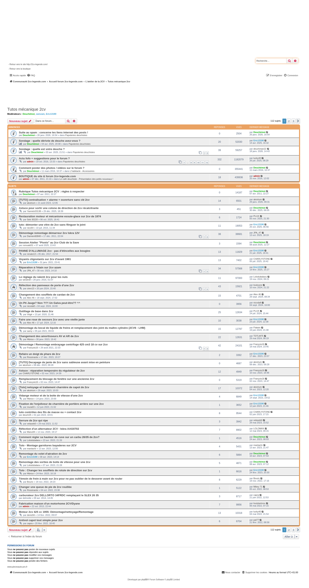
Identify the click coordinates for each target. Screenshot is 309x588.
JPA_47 (257, 232)
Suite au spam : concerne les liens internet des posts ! (53, 132)
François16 (32, 347)
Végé (29, 314)
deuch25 (27, 415)
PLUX (256, 216)
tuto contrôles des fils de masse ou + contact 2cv (50, 412)
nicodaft (31, 306)
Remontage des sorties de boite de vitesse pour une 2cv (54, 462)
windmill (27, 279)
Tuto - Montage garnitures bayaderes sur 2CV (47, 445)
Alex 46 (30, 298)
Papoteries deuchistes (76, 135)
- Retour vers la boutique (19, 69)
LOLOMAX (258, 428)
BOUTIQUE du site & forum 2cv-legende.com (47, 176)
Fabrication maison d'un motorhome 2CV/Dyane (49, 503)
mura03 (30, 407)
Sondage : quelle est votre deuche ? (42, 149)
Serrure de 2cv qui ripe (33, 420)
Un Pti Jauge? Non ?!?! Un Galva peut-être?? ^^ (49, 302)
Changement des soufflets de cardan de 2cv (47, 294)
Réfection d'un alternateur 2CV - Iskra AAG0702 (49, 428)
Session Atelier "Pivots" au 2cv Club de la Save (49, 242)
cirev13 (30, 288)
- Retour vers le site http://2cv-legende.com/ (27, 64)
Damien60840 (34, 236)
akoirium (31, 203)
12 (207, 162)
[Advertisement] (108, 94)
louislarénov (259, 503)
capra (256, 495)
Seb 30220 (32, 219)
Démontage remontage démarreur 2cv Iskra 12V (49, 233)
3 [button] (293, 121)
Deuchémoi (29, 114)
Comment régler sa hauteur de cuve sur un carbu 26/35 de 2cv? (59, 437)
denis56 (31, 515)
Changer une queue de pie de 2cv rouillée (45, 486)
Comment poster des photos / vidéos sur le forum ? (51, 167)
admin (30, 161)
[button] (298, 121)
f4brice (30, 339)
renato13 (31, 254)
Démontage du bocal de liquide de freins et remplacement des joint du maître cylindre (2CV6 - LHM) (82, 327)
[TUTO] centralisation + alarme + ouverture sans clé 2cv (54, 199)
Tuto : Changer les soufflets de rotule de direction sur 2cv (55, 470)
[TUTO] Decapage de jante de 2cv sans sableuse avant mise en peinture (64, 362)
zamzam (40, 114)
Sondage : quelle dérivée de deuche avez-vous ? (49, 140)
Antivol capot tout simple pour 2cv (41, 520)
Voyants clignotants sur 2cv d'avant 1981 (45, 259)
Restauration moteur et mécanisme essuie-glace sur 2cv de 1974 (60, 216)
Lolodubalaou (260, 276)
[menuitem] (31, 75)
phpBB (144, 579)
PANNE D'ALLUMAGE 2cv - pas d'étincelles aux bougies (54, 250)
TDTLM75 (258, 336)
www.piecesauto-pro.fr (17, 567)
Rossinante (32, 357)
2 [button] (289, 121)
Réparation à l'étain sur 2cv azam (40, 267)
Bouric (30, 482)
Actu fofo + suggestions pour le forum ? (44, 158)
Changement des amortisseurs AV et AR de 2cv (49, 336)
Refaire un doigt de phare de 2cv (39, 354)
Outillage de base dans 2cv (36, 311)
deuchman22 (259, 149)
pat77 (256, 520)
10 (198, 162)
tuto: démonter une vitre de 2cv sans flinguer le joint (52, 224)
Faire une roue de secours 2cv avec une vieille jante (52, 319)
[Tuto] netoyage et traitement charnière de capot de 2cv (54, 387)
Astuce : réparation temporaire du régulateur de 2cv (52, 370)
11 (202, 162)
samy (29, 331)
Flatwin (257, 327)
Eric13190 (51, 114)
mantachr (31, 448)
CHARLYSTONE (261, 259)
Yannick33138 (34, 211)
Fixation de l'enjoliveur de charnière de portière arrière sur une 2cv (61, 403)
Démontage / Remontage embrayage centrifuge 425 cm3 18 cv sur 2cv (63, 344)
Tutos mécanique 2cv (26, 109)
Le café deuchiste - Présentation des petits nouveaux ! (86, 179)
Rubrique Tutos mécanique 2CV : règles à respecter (51, 191)
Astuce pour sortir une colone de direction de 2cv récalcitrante (59, 208)
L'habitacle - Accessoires (82, 171)
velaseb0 (31, 423)
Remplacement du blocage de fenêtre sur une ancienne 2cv (56, 378)
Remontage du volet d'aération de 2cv (43, 453)
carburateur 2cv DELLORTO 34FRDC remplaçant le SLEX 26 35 (59, 495)
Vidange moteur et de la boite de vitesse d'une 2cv (51, 395)
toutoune (257, 285)
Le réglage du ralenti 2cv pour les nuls (43, 276)
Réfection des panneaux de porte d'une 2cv (46, 285)
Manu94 (31, 432)
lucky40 (257, 158)
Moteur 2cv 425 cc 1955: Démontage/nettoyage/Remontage (56, 511)
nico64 (30, 228)
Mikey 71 (257, 486)
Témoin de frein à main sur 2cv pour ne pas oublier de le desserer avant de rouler (70, 478)
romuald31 (28, 245)
